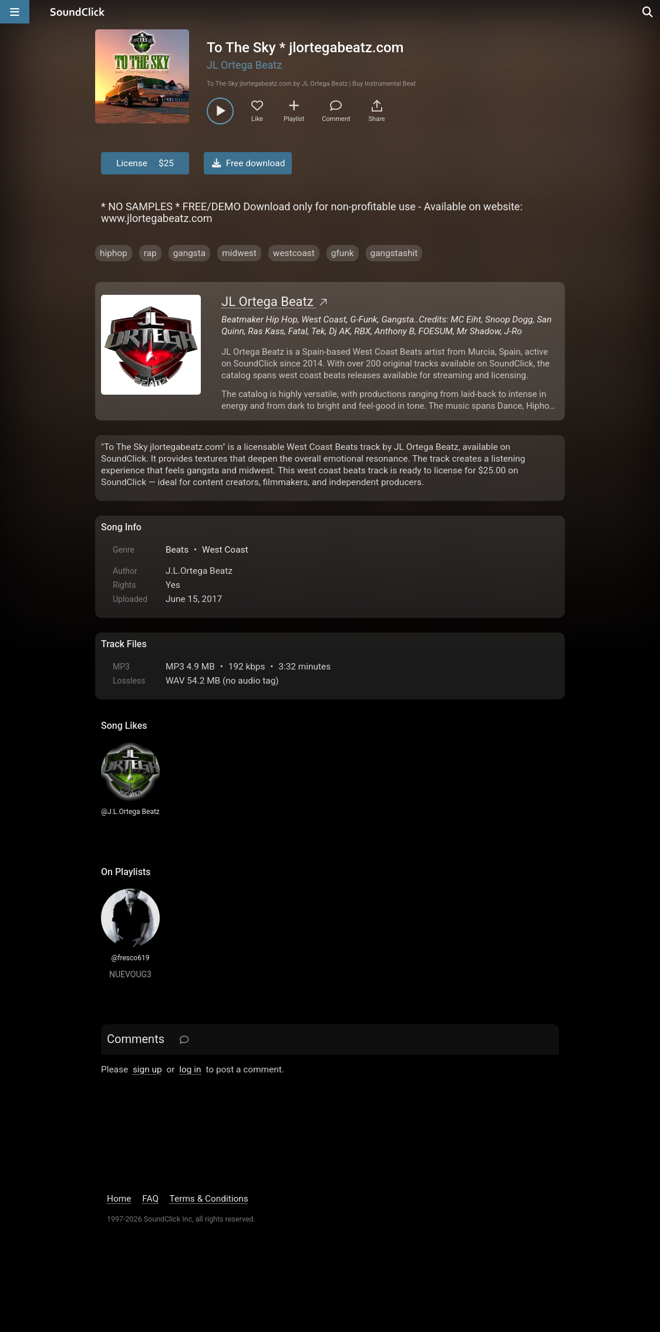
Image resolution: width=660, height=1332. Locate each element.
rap (150, 253)
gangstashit (394, 253)
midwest (239, 253)
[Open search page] (648, 11)
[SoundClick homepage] (77, 12)
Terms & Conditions (209, 1198)
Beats (177, 549)
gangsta (189, 253)
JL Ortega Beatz (244, 65)
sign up (147, 1069)
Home (119, 1198)
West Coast (225, 549)
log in (190, 1069)
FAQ (150, 1198)
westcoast (294, 253)
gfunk (342, 253)
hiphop (113, 253)
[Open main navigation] (14, 11)
